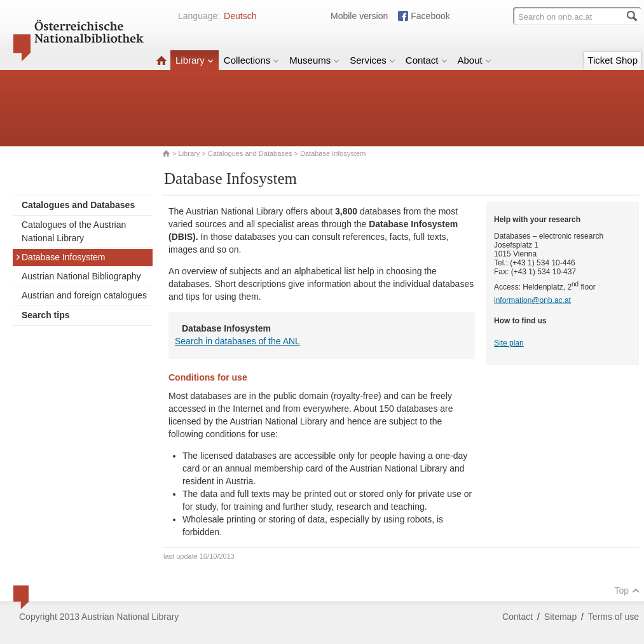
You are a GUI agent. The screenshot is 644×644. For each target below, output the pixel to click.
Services (372, 60)
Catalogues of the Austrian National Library (74, 231)
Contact (427, 60)
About (474, 60)
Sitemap (560, 617)
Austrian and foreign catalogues (84, 295)
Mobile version (359, 16)
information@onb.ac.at (532, 300)
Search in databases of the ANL (237, 341)
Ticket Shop (612, 60)
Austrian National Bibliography (81, 276)
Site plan (509, 343)
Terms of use (613, 617)
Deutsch (240, 16)
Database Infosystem (60, 257)
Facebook (430, 16)
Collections (251, 60)
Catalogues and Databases (250, 153)
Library (194, 60)
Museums (314, 60)
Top (627, 590)
